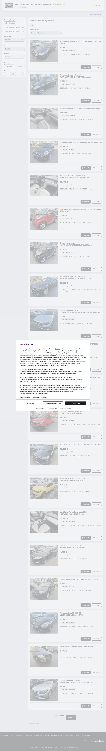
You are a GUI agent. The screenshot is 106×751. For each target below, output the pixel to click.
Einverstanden (75, 403)
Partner (57, 349)
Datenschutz (52, 408)
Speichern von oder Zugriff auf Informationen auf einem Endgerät (43, 369)
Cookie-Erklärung (66, 408)
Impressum (40, 408)
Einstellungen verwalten (53, 403)
